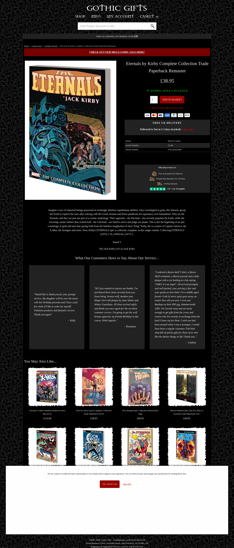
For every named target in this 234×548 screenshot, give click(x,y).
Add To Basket (172, 99)
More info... (189, 129)
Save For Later (175, 108)
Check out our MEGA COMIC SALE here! (117, 52)
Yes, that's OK (109, 484)
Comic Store (36, 46)
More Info (127, 484)
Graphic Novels (50, 46)
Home (26, 46)
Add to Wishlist (158, 108)
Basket (149, 17)
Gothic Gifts (117, 8)
